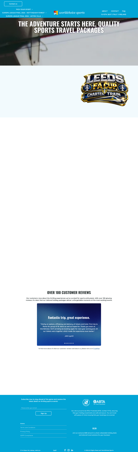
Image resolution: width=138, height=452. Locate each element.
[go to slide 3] (67, 341)
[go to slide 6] (71, 341)
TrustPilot (96, 347)
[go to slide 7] (73, 341)
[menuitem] (24, 9)
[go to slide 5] (70, 341)
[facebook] (65, 449)
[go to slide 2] (66, 341)
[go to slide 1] (64, 341)
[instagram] (68, 449)
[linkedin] (72, 449)
